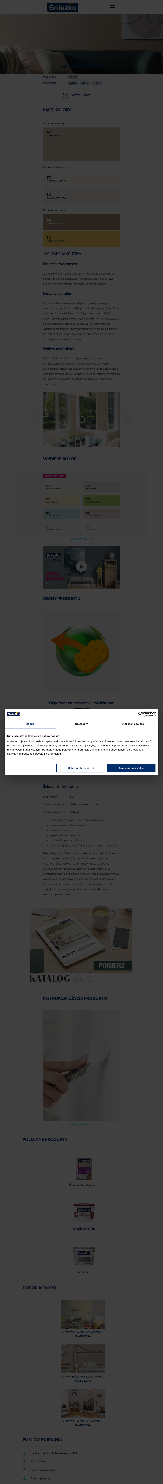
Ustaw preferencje (81, 768)
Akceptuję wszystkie (131, 768)
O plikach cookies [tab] (133, 723)
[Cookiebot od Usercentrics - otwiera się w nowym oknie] (141, 714)
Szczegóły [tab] (81, 723)
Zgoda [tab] (30, 723)
